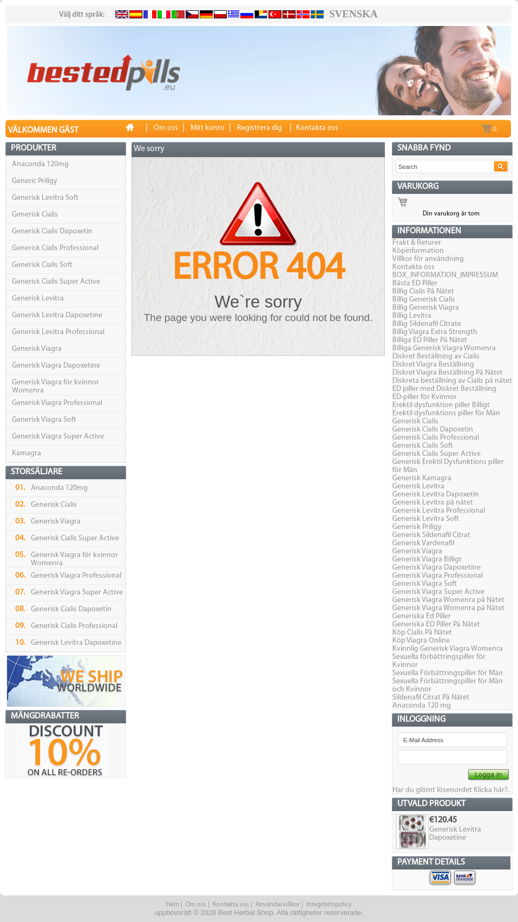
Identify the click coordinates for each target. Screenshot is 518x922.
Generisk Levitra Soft (45, 198)
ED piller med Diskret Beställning (444, 389)
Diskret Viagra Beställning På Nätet (447, 373)
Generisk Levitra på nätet (432, 503)
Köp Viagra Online (421, 641)
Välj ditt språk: (81, 15)
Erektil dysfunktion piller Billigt (441, 405)
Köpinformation (418, 251)
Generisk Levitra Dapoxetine (57, 315)
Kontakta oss (413, 267)
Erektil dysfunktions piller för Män (446, 413)
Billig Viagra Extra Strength (434, 332)
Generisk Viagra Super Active (58, 437)
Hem (172, 904)
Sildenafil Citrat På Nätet (430, 698)
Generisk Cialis (35, 215)
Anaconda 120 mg (421, 706)
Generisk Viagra (37, 349)
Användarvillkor (277, 904)
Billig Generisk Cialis (423, 300)
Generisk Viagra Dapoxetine (56, 366)
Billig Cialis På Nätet (423, 291)
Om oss (196, 904)
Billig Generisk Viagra (425, 308)
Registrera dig (259, 128)
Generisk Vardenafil (423, 543)
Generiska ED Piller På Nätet (436, 624)
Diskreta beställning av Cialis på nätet (452, 381)
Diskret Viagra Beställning (433, 365)
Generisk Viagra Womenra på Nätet (448, 600)
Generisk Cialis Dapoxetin (52, 231)
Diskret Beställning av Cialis (436, 356)
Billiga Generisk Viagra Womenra (444, 348)
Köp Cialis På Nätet (422, 633)
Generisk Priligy (417, 527)
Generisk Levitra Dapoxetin (435, 495)
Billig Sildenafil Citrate (426, 324)
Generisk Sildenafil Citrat (431, 535)
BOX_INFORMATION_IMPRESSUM (445, 275)
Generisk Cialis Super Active (56, 282)
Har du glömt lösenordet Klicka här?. (450, 790)
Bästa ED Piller (414, 283)
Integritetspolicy (329, 904)
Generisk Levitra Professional (58, 332)
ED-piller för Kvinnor (424, 397)
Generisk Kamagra (421, 478)
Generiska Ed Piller (421, 616)
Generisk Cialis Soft (42, 265)
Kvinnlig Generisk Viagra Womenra (447, 649)
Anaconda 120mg (40, 164)
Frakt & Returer (416, 243)
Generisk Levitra (38, 299)
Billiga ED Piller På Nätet (429, 340)
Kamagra (26, 453)
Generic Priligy (34, 181)
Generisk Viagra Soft (44, 420)
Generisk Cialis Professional (55, 248)
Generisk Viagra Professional (57, 403)
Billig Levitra (411, 316)
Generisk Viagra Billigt (427, 559)
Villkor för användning (428, 259)
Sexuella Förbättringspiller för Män (447, 673)
